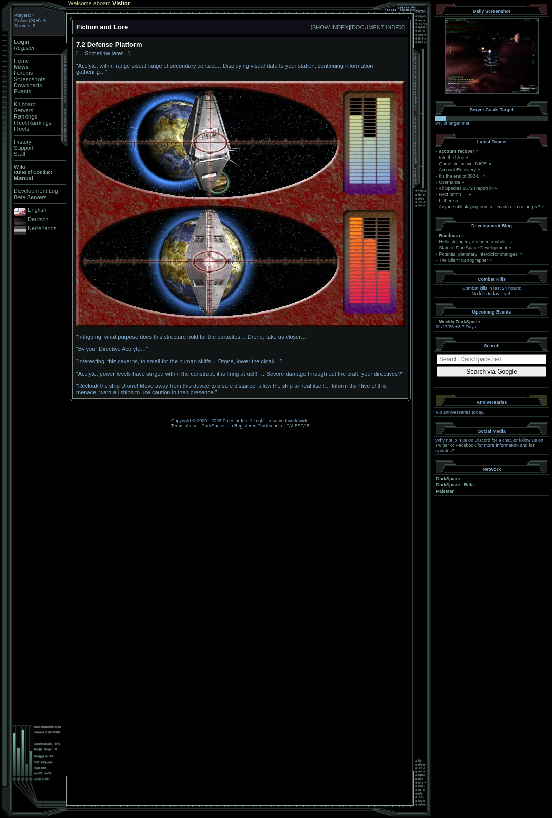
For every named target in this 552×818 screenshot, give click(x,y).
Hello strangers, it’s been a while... (474, 241)
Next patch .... (453, 194)
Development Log (36, 191)
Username (450, 182)
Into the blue (452, 157)
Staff (19, 154)
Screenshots (29, 79)
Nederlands (42, 228)
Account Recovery (457, 169)
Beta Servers (30, 197)
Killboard (25, 104)
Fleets (21, 129)
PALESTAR (298, 426)
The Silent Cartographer (463, 260)
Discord (483, 440)
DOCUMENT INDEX (377, 27)
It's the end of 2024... (460, 176)
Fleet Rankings (32, 123)
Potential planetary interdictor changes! (479, 254)
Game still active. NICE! (464, 163)
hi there (446, 200)
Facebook (466, 445)
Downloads (28, 85)
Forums (23, 73)
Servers (23, 110)
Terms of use (184, 426)
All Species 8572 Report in (466, 188)
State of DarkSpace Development (473, 247)
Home (21, 60)
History (22, 142)
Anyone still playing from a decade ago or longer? (489, 206)
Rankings (25, 116)
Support (24, 148)
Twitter (442, 445)
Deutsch (38, 219)
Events (22, 91)
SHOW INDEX (330, 27)
